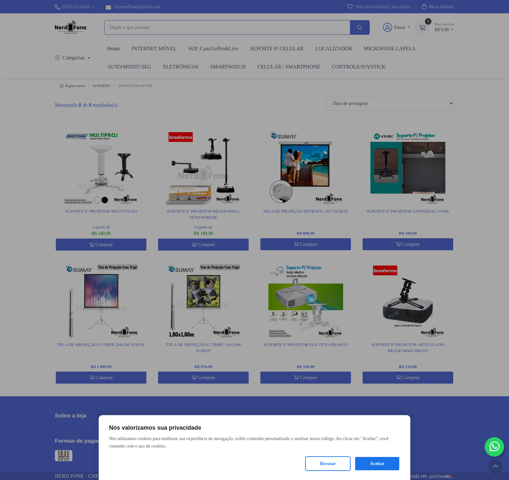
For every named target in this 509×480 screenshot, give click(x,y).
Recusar (328, 463)
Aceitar (377, 463)
